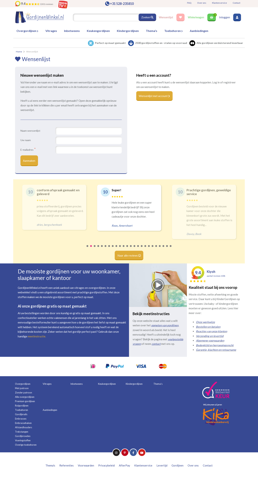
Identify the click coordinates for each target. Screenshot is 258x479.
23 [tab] (167, 248)
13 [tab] (131, 248)
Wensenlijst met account (155, 96)
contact (156, 344)
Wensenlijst (166, 17)
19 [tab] (153, 248)
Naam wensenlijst (30, 130)
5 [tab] (102, 248)
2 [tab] (91, 248)
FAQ (189, 2)
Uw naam (25, 140)
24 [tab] (171, 248)
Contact (236, 2)
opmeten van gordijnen (164, 325)
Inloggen (224, 17)
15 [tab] (138, 248)
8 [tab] (113, 248)
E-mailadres (27, 149)
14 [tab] (135, 248)
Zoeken (147, 17)
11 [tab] (124, 248)
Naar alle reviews (129, 255)
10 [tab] (120, 248)
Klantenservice (219, 2)
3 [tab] (95, 248)
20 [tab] (156, 248)
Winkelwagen (196, 17)
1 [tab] (87, 248)
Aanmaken (29, 160)
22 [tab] (163, 248)
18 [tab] (149, 248)
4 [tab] (98, 248)
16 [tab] (142, 248)
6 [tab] (106, 248)
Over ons (201, 2)
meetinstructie (36, 336)
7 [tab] (109, 248)
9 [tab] (116, 248)
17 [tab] (145, 248)
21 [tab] (160, 248)
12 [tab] (127, 248)
